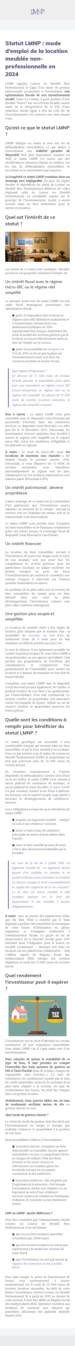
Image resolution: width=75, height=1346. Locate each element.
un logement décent (56, 868)
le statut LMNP (60, 787)
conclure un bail (41, 635)
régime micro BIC (58, 385)
